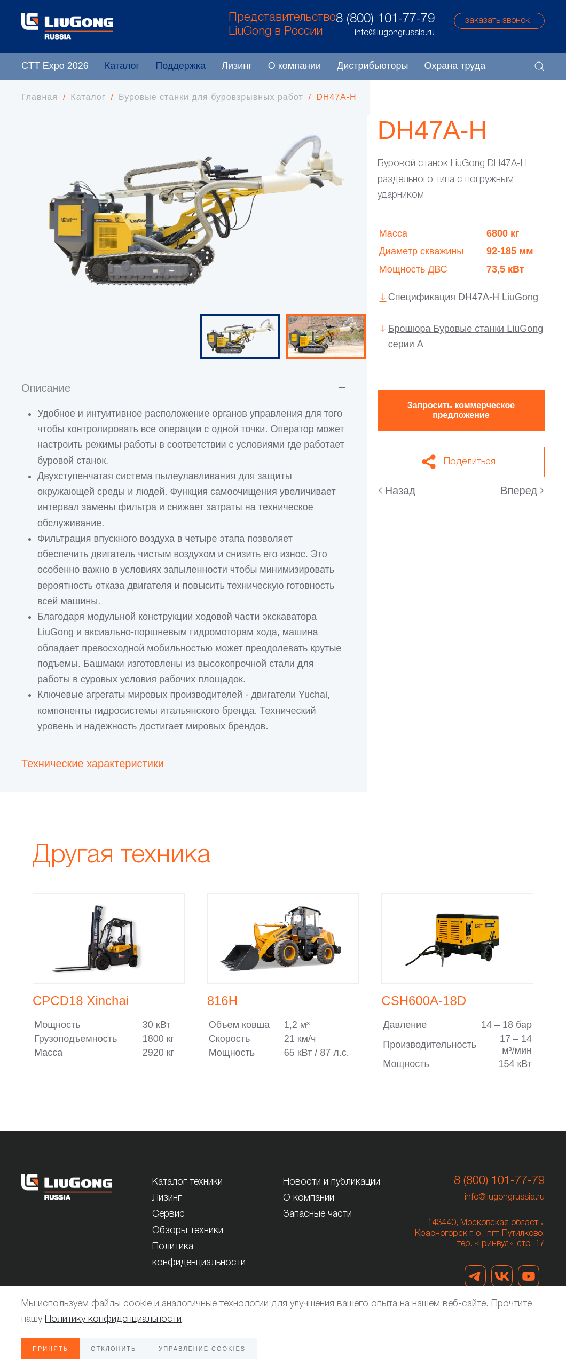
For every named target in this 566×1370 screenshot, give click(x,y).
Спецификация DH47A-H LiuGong (463, 297)
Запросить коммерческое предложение (461, 410)
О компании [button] (294, 65)
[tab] (240, 336)
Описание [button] (183, 388)
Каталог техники (187, 1182)
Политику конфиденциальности (113, 1319)
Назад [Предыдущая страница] (397, 490)
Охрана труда (454, 65)
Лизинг (237, 65)
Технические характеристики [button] (183, 763)
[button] (539, 66)
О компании (308, 1198)
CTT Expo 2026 (55, 65)
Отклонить (113, 1348)
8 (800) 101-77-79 (385, 19)
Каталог (122, 65)
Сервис (168, 1214)
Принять (50, 1348)
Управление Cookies (202, 1348)
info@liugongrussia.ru (505, 1197)
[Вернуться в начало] (67, 26)
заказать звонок (497, 21)
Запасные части (317, 1214)
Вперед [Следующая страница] (522, 490)
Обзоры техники (187, 1230)
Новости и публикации (331, 1182)
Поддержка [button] (180, 65)
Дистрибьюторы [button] (372, 65)
